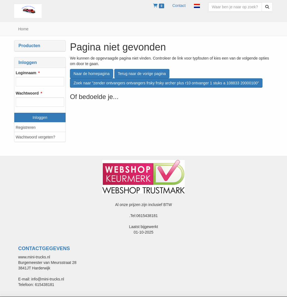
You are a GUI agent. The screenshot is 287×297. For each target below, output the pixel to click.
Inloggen (40, 117)
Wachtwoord (27, 93)
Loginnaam (26, 73)
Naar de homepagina (92, 73)
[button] (197, 5)
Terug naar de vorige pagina (142, 73)
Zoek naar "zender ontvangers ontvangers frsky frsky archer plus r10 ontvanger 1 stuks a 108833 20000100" (166, 83)
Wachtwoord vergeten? (35, 137)
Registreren (26, 127)
